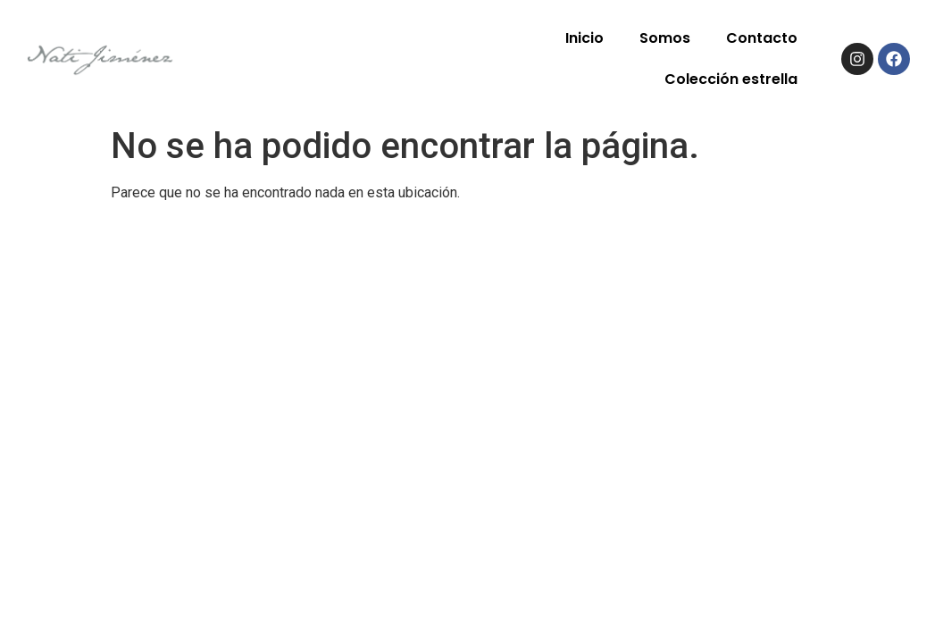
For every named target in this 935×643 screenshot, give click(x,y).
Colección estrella (730, 79)
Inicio (584, 38)
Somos (664, 38)
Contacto (761, 38)
